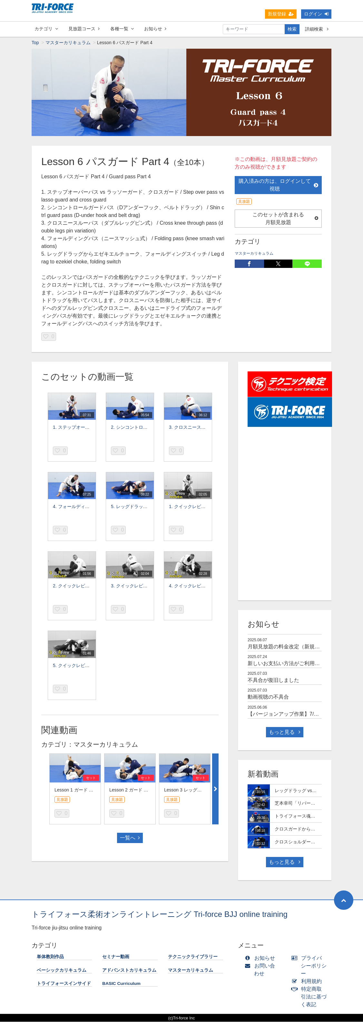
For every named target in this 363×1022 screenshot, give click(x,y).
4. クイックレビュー (189, 586)
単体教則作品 (50, 957)
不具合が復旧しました (273, 680)
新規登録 (281, 13)
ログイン (316, 13)
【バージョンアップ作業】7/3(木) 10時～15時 (301, 714)
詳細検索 (317, 29)
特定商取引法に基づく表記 (310, 997)
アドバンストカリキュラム (129, 970)
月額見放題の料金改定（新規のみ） (289, 647)
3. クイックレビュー (131, 586)
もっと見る (284, 732)
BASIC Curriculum (121, 983)
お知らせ (155, 28)
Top (35, 42)
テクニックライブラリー (193, 957)
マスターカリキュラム (68, 42)
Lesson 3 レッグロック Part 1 (194, 790)
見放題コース (84, 28)
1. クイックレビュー (189, 506)
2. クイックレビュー (73, 586)
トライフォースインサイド (64, 983)
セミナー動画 (115, 957)
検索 (292, 29)
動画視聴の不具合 (268, 697)
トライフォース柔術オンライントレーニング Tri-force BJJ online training (160, 914)
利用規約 (308, 981)
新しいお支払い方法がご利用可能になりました (302, 663)
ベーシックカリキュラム (61, 970)
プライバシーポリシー (310, 966)
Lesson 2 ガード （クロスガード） (144, 790)
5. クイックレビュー (73, 665)
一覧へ (130, 838)
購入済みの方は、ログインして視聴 (278, 185)
